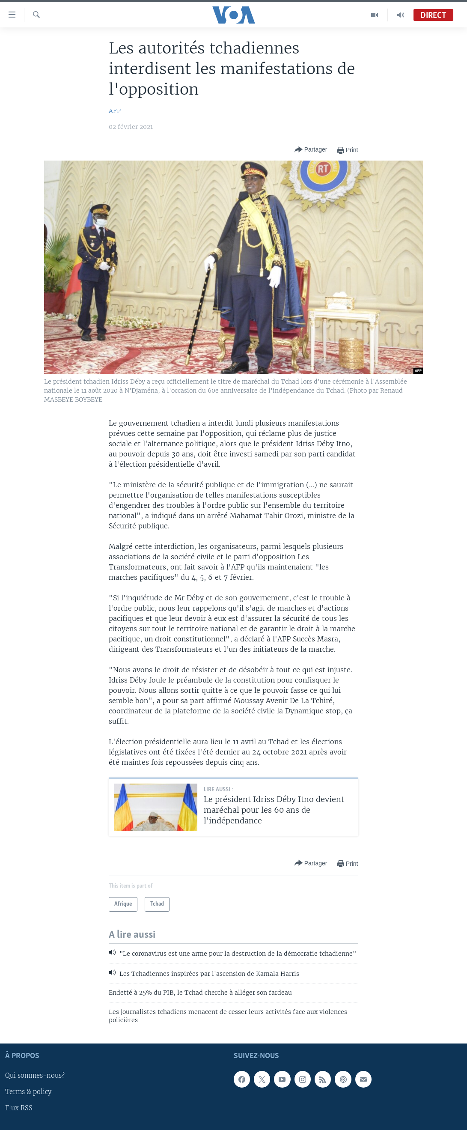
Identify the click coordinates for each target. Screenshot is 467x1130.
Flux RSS (19, 1108)
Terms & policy (28, 1092)
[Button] (310, 150)
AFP (115, 111)
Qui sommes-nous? (35, 1075)
